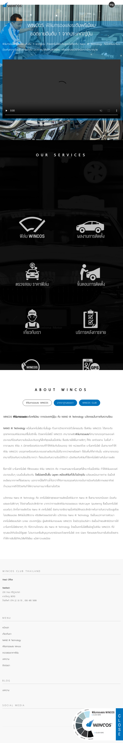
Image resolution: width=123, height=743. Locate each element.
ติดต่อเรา (6, 665)
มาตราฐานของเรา (65, 402)
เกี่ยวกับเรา (6, 634)
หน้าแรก (5, 627)
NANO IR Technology (11, 640)
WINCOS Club (89, 402)
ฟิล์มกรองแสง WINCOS (37, 402)
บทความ (5, 659)
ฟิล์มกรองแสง (59, 25)
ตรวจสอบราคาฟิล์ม (10, 652)
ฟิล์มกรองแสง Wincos (11, 646)
